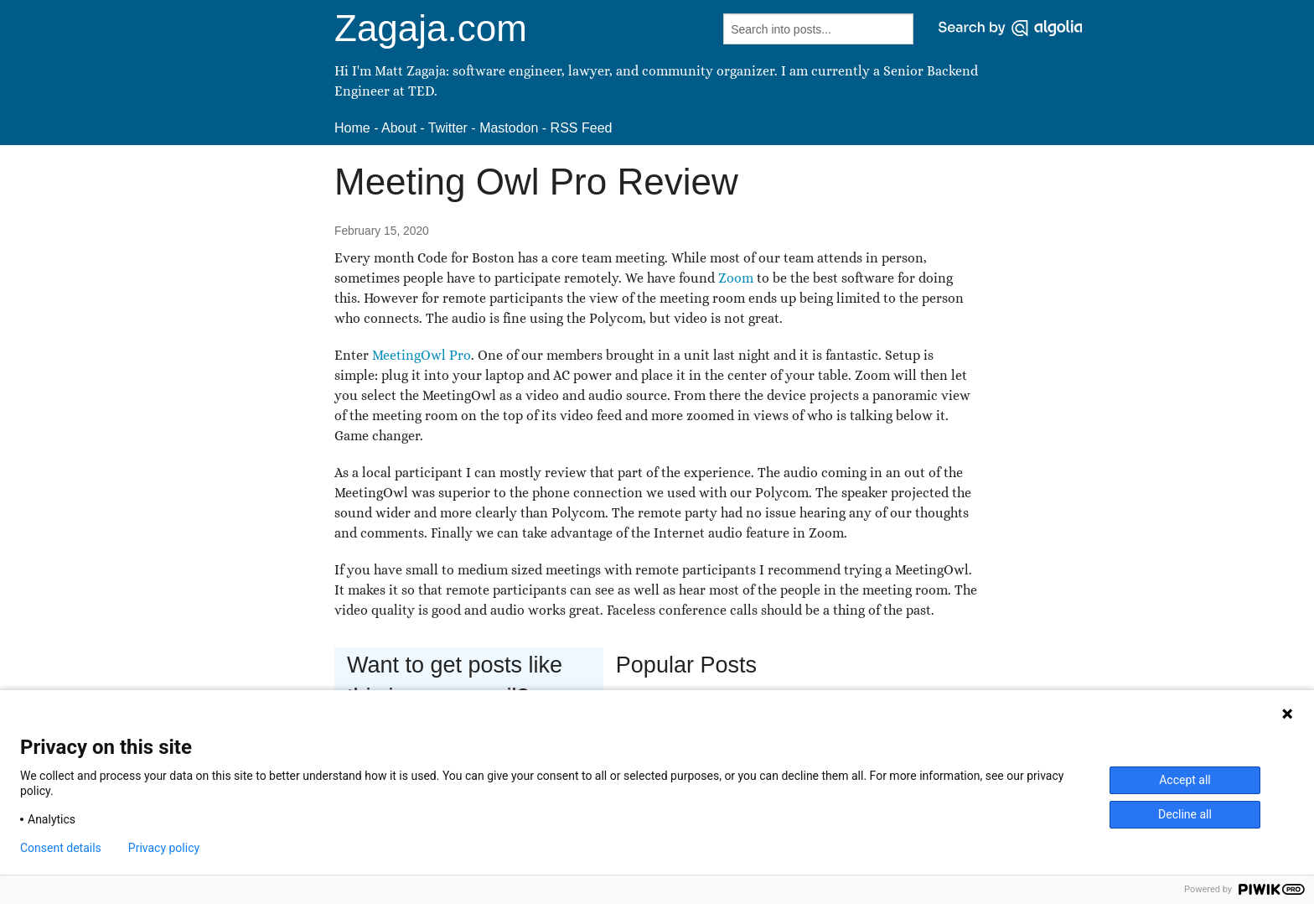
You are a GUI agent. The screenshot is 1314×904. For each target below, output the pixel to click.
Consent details (60, 848)
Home (352, 128)
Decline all (1185, 814)
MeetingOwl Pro (421, 355)
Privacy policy (163, 848)
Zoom (735, 278)
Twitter (448, 128)
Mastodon (508, 128)
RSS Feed (582, 128)
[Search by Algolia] (1010, 28)
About (398, 128)
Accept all (1185, 780)
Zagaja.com (430, 28)
